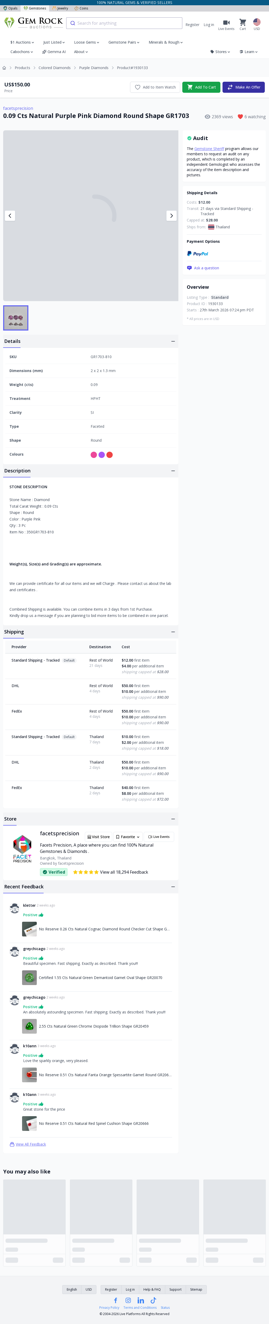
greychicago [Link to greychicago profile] (34, 948)
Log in (209, 24)
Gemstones (35, 8)
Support (175, 1289)
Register (192, 24)
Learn (248, 51)
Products (22, 67)
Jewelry (60, 8)
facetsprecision (18, 108)
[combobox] (124, 23)
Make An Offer (243, 87)
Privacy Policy (109, 1308)
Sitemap (196, 1289)
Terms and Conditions (140, 1308)
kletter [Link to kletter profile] (29, 905)
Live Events (159, 837)
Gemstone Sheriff (209, 148)
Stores (220, 51)
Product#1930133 (132, 67)
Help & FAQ (152, 1289)
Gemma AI (54, 51)
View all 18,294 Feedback (110, 872)
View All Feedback (27, 1144)
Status (165, 1308)
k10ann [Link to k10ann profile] (30, 1045)
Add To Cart (201, 87)
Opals (10, 8)
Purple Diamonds (93, 67)
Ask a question (203, 268)
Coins (81, 8)
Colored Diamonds (55, 67)
